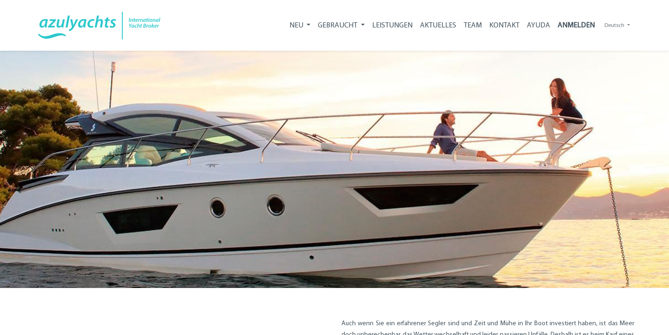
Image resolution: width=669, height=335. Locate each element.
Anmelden (578, 25)
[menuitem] (394, 25)
